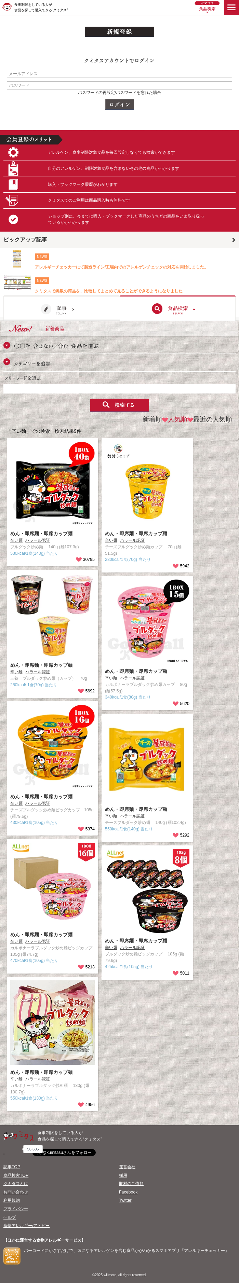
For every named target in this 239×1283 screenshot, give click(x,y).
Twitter (125, 1200)
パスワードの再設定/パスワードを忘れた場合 (119, 92)
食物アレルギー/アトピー (26, 1225)
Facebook (128, 1192)
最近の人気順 (209, 419)
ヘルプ (9, 1217)
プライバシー (15, 1208)
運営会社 (127, 1166)
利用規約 (11, 1200)
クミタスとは (15, 1183)
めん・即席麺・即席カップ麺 (41, 533)
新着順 (152, 419)
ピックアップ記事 (25, 240)
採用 (123, 1175)
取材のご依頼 (131, 1183)
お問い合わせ (15, 1192)
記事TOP (11, 1166)
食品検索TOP (15, 1175)
